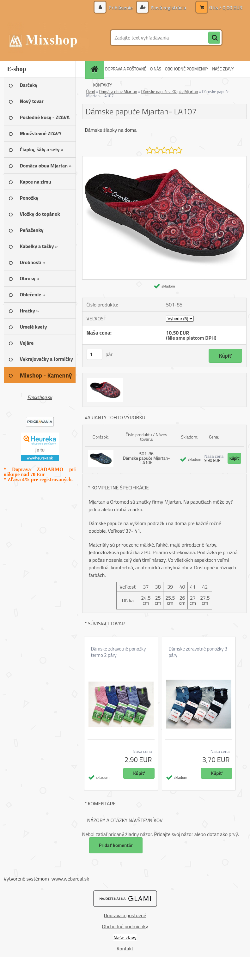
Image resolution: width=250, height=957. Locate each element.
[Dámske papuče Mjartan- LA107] (164, 159)
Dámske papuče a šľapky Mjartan (169, 91)
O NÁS (155, 69)
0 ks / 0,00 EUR (226, 7)
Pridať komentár (116, 845)
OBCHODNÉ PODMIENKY (186, 69)
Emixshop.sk (39, 397)
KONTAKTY (102, 85)
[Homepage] (95, 69)
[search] (214, 38)
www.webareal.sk (70, 878)
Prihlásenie (120, 7)
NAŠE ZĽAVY (223, 69)
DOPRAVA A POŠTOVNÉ (125, 69)
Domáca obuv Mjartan (118, 91)
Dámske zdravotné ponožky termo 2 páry (118, 652)
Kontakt (125, 948)
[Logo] (47, 37)
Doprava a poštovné (125, 915)
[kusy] (94, 354)
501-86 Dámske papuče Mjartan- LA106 (146, 458)
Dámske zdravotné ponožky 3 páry (198, 652)
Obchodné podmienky (125, 926)
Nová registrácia (168, 7)
